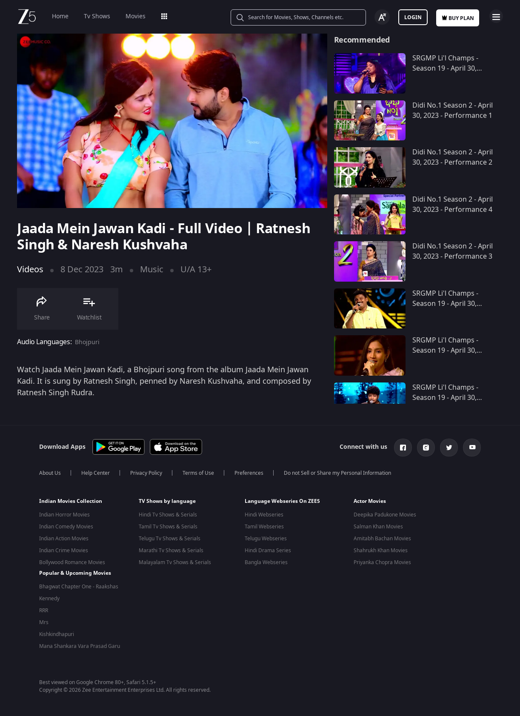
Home (60, 16)
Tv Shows (97, 16)
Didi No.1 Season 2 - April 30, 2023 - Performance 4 (452, 204)
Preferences (248, 473)
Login (413, 17)
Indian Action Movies (64, 538)
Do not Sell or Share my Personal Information (337, 473)
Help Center (95, 473)
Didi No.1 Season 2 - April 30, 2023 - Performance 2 (452, 157)
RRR (43, 610)
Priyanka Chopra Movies (382, 562)
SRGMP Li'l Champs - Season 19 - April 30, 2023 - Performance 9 (446, 303)
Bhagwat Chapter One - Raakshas (78, 586)
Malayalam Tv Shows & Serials (175, 562)
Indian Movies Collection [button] (70, 501)
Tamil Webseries (264, 527)
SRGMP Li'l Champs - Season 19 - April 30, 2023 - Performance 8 (446, 350)
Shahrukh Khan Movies (381, 550)
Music (151, 269)
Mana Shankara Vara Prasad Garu (79, 646)
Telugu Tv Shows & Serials (169, 538)
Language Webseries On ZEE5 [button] (282, 501)
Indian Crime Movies (63, 550)
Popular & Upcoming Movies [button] (75, 572)
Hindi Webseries (264, 515)
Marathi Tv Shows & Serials (171, 550)
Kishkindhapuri (56, 634)
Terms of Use (198, 473)
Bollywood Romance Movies (72, 562)
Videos (30, 269)
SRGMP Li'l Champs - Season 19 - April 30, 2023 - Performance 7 (446, 397)
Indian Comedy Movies (66, 527)
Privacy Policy (146, 473)
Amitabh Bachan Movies (382, 538)
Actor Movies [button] (370, 501)
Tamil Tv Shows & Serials (168, 527)
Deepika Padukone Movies (385, 515)
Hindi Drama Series (268, 550)
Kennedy (49, 598)
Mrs (44, 622)
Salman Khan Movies (378, 527)
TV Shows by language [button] (167, 501)
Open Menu (496, 16)
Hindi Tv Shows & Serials (168, 515)
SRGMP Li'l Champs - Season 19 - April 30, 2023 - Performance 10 (448, 68)
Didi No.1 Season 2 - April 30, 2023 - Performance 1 (452, 110)
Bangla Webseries (266, 562)
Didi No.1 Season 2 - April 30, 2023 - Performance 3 (452, 251)
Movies (136, 16)
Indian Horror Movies (64, 515)
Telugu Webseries (266, 538)
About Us (50, 473)
